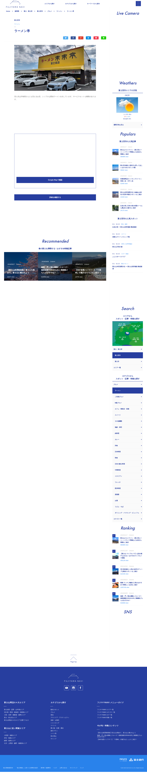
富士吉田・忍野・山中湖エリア (14, 716)
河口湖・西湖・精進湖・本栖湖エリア (16, 719)
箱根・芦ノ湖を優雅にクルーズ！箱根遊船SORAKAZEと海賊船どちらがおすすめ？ (119, 743)
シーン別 (53, 740)
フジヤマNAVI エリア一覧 (105, 716)
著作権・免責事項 (46, 775)
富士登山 (53, 743)
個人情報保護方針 (8, 775)
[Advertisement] (55, 123)
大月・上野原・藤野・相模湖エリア (15, 750)
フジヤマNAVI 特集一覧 (104, 724)
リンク (82, 775)
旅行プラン (54, 738)
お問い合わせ (63, 775)
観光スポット (55, 716)
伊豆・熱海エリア (10, 745)
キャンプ (53, 746)
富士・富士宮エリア (10, 724)
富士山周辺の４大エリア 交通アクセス (16, 727)
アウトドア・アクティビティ (60, 724)
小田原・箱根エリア (10, 742)
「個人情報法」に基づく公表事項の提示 (27, 775)
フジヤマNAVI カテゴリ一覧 (106, 719)
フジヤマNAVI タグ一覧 (104, 722)
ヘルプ (55, 775)
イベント (53, 732)
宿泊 (52, 722)
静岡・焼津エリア (10, 747)
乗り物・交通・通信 (57, 735)
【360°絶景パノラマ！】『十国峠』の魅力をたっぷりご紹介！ (117, 746)
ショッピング (55, 730)
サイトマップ (73, 775)
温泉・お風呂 (55, 727)
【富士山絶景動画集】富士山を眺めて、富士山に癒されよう (116, 740)
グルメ (53, 719)
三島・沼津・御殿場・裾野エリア (15, 722)
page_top (73, 666)
